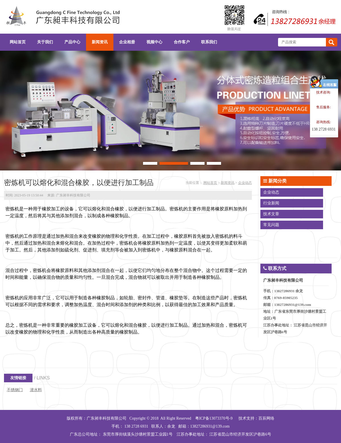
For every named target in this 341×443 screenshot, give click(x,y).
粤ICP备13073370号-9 (213, 418)
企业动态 (245, 183)
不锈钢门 (15, 390)
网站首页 (210, 183)
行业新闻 (271, 203)
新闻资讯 (227, 183)
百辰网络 (266, 418)
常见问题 (271, 225)
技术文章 (271, 214)
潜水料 (36, 390)
